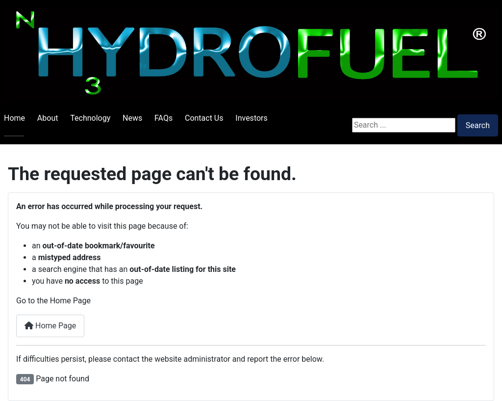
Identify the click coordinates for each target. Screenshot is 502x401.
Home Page (50, 325)
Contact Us (204, 118)
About (47, 118)
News (132, 118)
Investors (251, 118)
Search (478, 125)
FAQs (163, 118)
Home (14, 118)
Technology (90, 118)
